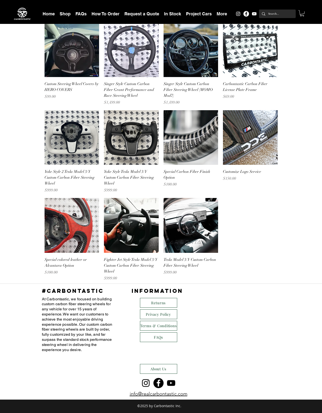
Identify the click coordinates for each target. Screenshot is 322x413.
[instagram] (238, 14)
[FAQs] (158, 337)
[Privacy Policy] (158, 314)
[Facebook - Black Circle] (158, 383)
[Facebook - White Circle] (246, 14)
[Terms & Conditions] (158, 326)
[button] (65, 14)
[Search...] (276, 14)
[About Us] (158, 369)
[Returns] (158, 303)
